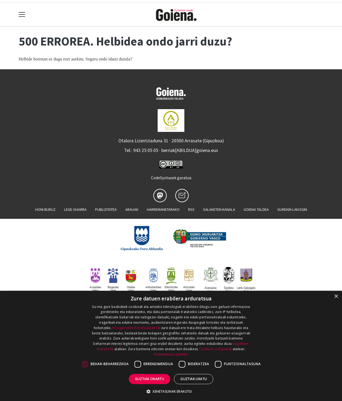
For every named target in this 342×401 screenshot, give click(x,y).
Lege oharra (75, 209)
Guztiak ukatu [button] (193, 379)
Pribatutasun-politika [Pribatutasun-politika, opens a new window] (171, 354)
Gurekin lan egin (292, 209)
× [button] (336, 297)
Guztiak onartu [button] (149, 379)
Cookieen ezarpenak (215, 349)
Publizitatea (106, 209)
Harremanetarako (163, 209)
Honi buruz (45, 209)
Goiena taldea (256, 209)
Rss (191, 209)
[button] (171, 391)
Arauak (131, 209)
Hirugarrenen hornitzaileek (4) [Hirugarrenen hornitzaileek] (136, 328)
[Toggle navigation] (22, 14)
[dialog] (171, 346)
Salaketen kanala (219, 209)
